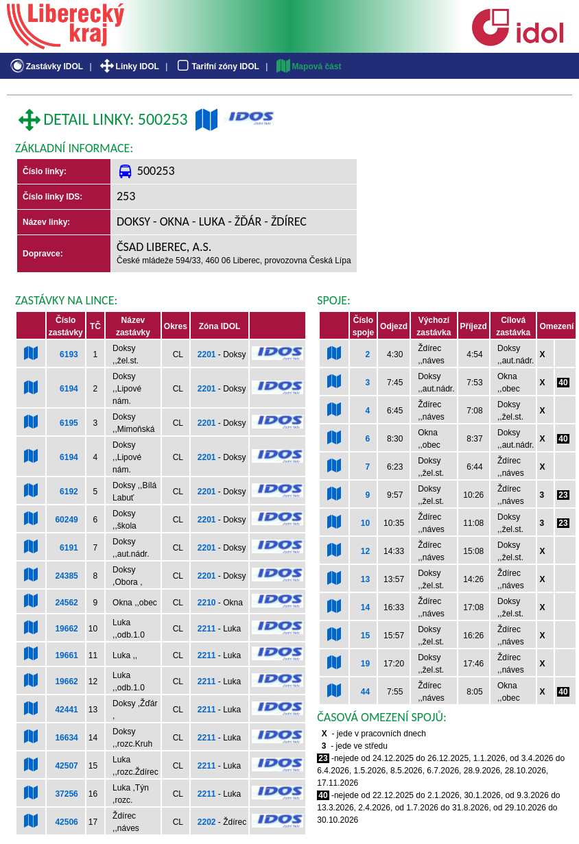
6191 (69, 548)
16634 (66, 738)
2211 (207, 629)
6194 (69, 389)
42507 (66, 766)
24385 (66, 576)
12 (365, 551)
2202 (207, 822)
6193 (69, 354)
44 (365, 692)
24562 (66, 602)
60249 (66, 520)
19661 (66, 655)
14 (365, 607)
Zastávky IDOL (45, 66)
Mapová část (308, 66)
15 (365, 635)
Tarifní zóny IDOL (216, 66)
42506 (66, 822)
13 (365, 579)
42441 (66, 709)
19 (365, 663)
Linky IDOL (128, 66)
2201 (207, 354)
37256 (66, 794)
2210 (207, 602)
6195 (69, 423)
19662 (66, 629)
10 (365, 523)
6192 (69, 491)
